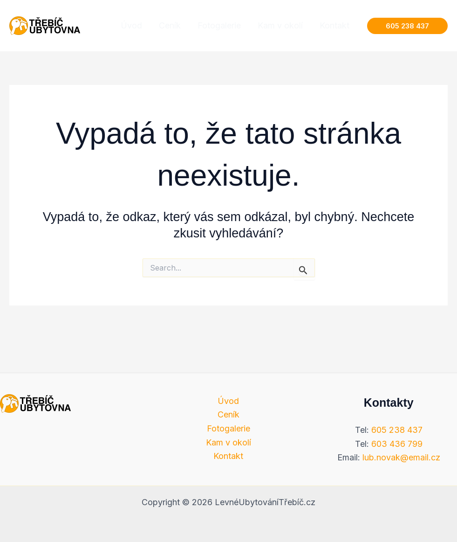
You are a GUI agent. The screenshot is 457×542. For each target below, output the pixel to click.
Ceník (228, 414)
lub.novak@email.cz (401, 457)
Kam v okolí (228, 442)
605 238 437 (397, 430)
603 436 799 (397, 444)
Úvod (228, 401)
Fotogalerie (228, 428)
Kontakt (228, 456)
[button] (407, 26)
